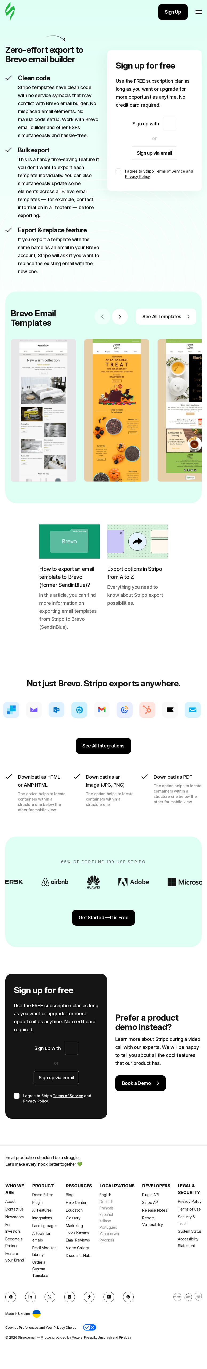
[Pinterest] (128, 1297)
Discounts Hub (78, 1255)
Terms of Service (170, 171)
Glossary (73, 1218)
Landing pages (44, 1225)
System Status (189, 1231)
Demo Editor (42, 1194)
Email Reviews (78, 1240)
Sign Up (173, 12)
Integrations (42, 1218)
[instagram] (69, 1297)
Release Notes (154, 1210)
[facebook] (10, 1297)
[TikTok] (89, 1297)
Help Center (76, 1202)
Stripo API (150, 1202)
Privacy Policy (137, 176)
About (10, 1201)
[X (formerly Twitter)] (50, 1297)
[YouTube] (109, 1297)
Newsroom (14, 1217)
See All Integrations (103, 746)
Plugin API (150, 1194)
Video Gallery (77, 1247)
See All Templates (166, 316)
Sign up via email (154, 153)
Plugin (37, 1202)
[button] (89, 1327)
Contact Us (14, 1209)
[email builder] (10, 12)
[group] (43, 410)
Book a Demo (140, 1083)
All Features (42, 1210)
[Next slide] (120, 317)
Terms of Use (189, 1209)
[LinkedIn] (30, 1297)
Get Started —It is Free (104, 917)
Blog (70, 1194)
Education (74, 1210)
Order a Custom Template (40, 1269)
